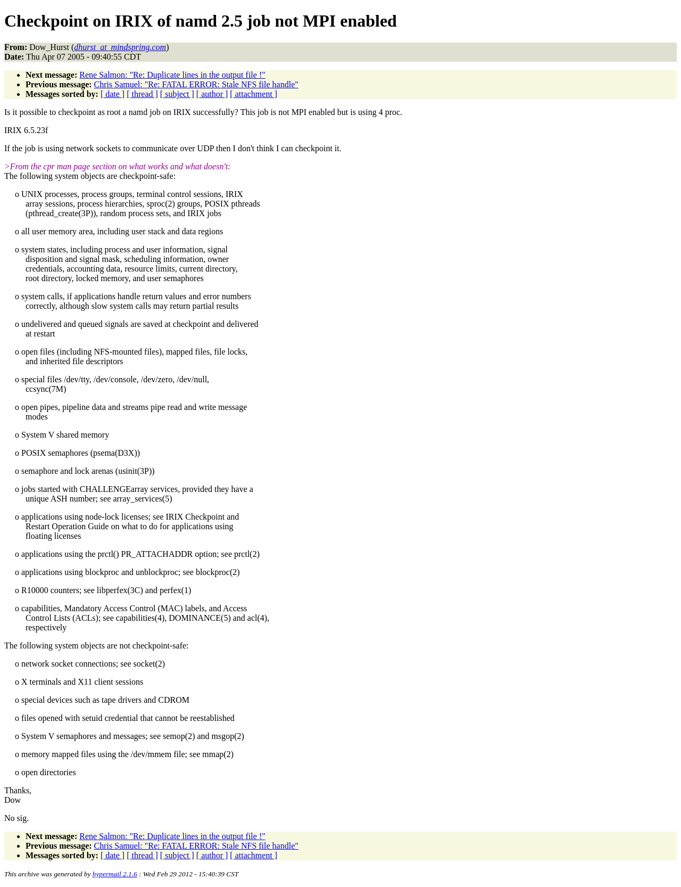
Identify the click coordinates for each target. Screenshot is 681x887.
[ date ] (112, 93)
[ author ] (212, 93)
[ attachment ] (253, 93)
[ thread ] (142, 93)
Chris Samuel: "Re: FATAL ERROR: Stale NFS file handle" (196, 84)
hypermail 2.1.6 (115, 874)
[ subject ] (177, 93)
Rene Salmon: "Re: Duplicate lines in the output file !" (172, 74)
